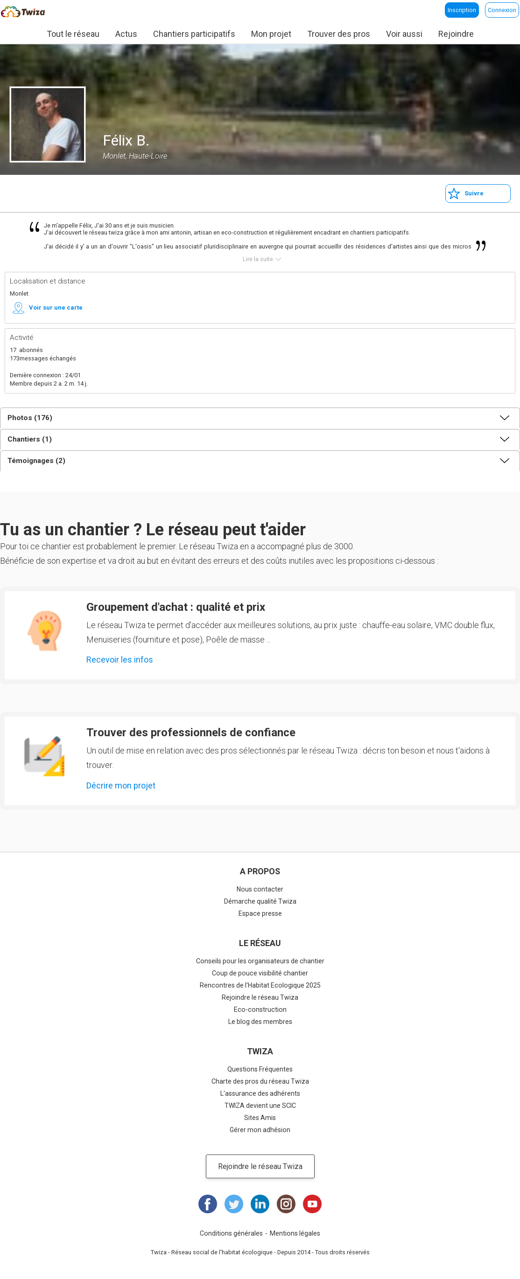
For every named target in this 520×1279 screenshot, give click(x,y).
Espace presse (260, 913)
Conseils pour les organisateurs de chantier (260, 961)
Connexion (502, 10)
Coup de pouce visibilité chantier (260, 973)
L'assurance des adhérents (260, 1093)
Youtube (312, 1204)
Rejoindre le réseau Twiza (260, 997)
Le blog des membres (260, 1021)
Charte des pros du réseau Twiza (260, 1081)
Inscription (462, 10)
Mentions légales (295, 1233)
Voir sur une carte (56, 307)
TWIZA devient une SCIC (260, 1105)
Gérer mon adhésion (260, 1130)
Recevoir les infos (119, 659)
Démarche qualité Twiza (260, 901)
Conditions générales (231, 1233)
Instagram (286, 1204)
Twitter (234, 1204)
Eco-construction (260, 1009)
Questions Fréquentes (260, 1069)
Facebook (207, 1204)
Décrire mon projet (120, 785)
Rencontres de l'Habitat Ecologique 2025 (260, 985)
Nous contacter (260, 889)
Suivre (474, 193)
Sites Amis (260, 1117)
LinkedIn (260, 1204)
